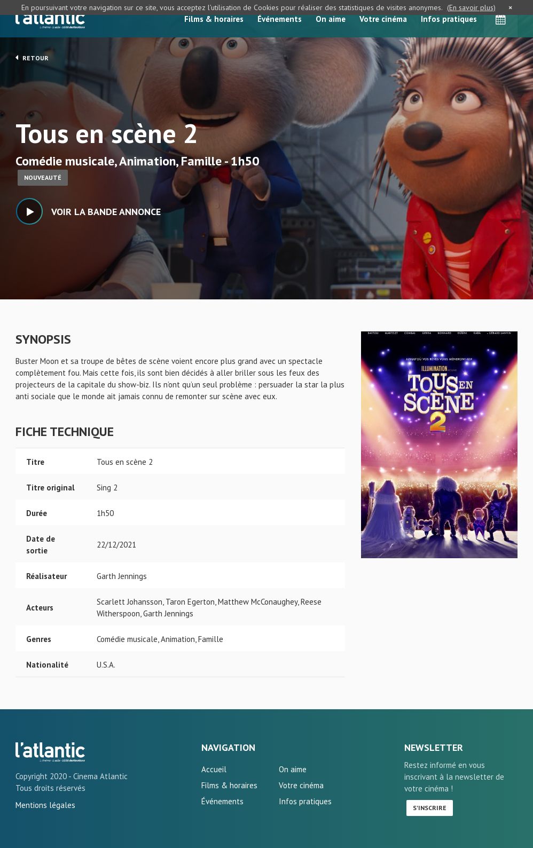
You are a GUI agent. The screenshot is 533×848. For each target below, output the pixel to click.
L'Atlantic (50, 18)
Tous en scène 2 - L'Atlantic (50, 752)
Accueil (213, 769)
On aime (331, 19)
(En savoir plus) (471, 7)
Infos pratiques (449, 19)
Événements (279, 19)
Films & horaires (214, 19)
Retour (32, 57)
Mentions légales (45, 805)
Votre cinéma (383, 19)
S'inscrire (429, 808)
